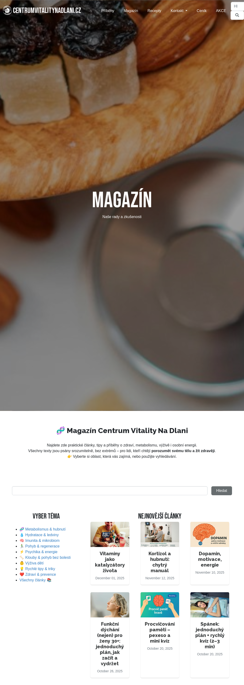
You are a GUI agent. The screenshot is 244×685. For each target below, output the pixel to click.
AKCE (221, 11)
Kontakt (178, 11)
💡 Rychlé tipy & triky (37, 569)
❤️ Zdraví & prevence (38, 574)
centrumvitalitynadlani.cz (42, 10)
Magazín (131, 11)
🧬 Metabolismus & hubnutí (43, 529)
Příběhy (107, 11)
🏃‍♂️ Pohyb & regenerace (39, 546)
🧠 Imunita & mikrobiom (39, 541)
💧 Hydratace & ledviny (39, 535)
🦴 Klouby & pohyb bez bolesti (45, 557)
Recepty (154, 11)
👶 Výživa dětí (32, 563)
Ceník (202, 11)
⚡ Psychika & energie (38, 552)
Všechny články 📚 (35, 580)
